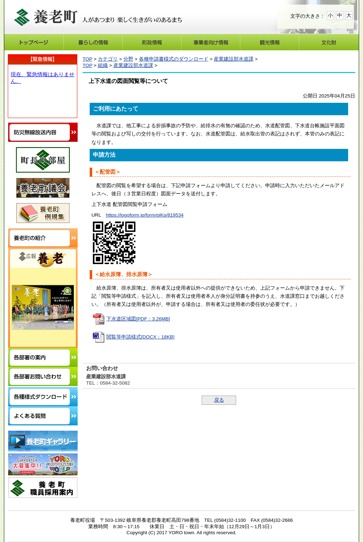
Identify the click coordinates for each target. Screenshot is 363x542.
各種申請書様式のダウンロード (173, 59)
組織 (103, 65)
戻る (219, 400)
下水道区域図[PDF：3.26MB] (138, 319)
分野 (128, 59)
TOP (87, 59)
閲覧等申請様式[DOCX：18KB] (140, 337)
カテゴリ (108, 59)
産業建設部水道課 (233, 59)
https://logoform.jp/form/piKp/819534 (145, 215)
